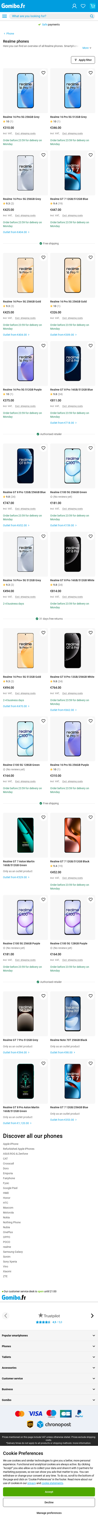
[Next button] (92, 1315)
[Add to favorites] (43, 73)
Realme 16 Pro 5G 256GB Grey (21, 116)
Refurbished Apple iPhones (18, 1148)
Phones (49, 1346)
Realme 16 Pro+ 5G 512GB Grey (22, 580)
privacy (31, 1483)
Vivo (5, 1266)
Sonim (6, 1256)
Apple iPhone (10, 1143)
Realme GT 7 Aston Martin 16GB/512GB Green (19, 863)
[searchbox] (50, 16)
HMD (6, 1192)
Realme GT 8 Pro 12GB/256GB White (72, 676)
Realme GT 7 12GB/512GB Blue (69, 198)
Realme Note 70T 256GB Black (68, 1040)
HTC (5, 1202)
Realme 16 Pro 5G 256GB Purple (69, 764)
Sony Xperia (10, 1261)
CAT (5, 1158)
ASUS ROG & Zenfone (15, 1153)
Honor (6, 1197)
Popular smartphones (49, 1335)
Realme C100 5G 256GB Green (68, 492)
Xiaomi (7, 1271)
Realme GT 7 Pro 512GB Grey (20, 1040)
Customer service (49, 1378)
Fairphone (9, 1178)
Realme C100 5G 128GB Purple (68, 943)
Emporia (8, 1173)
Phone (8, 33)
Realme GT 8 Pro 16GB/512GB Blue (71, 389)
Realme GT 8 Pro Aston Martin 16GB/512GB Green (21, 1109)
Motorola (8, 1212)
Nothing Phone (12, 1222)
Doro (6, 1168)
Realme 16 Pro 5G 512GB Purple (22, 389)
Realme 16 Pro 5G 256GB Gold (68, 301)
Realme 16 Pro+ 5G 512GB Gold (22, 676)
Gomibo (49, 1400)
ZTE (5, 1276)
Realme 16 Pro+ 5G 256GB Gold (22, 301)
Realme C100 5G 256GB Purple (21, 943)
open (41, 1291)
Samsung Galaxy (13, 1251)
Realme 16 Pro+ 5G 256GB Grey (22, 198)
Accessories (49, 1367)
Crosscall (8, 1163)
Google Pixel (10, 1188)
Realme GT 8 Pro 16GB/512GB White (72, 580)
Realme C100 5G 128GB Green (21, 764)
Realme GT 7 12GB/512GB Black (69, 861)
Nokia (6, 1217)
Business (49, 1389)
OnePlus (8, 1232)
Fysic (6, 1183)
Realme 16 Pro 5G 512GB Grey (68, 116)
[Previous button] (5, 1315)
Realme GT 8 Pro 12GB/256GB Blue (24, 492)
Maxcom (8, 1207)
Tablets (49, 1357)
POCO (6, 1241)
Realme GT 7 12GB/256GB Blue (69, 1107)
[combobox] (52, 16)
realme (7, 1246)
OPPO (6, 1237)
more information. (82, 1443)
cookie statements (52, 1483)
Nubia (6, 1227)
